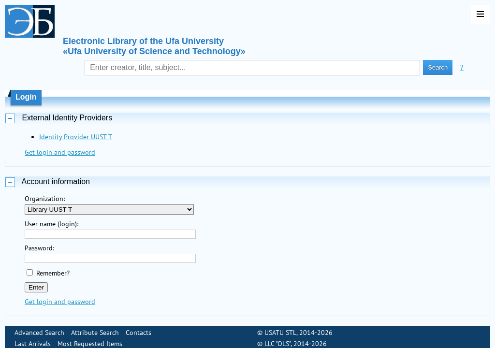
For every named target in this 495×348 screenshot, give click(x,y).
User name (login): (51, 223)
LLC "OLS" (277, 338)
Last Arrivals (33, 338)
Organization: (45, 198)
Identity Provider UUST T (75, 136)
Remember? (53, 273)
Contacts (138, 326)
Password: (39, 248)
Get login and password (60, 152)
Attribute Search (95, 326)
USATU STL (280, 326)
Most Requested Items (90, 338)
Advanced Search (39, 326)
